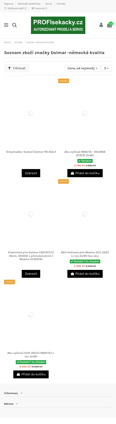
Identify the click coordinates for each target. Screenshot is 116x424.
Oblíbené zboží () (15, 8)
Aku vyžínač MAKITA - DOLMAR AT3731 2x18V (84, 153)
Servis (48, 3)
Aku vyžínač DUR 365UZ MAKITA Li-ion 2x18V (31, 354)
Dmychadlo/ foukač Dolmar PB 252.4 (31, 152)
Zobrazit (31, 173)
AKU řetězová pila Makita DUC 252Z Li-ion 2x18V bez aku (85, 254)
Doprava (9, 3)
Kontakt (61, 3)
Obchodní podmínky (29, 3)
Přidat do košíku (85, 173)
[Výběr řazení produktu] (83, 68)
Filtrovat (17, 68)
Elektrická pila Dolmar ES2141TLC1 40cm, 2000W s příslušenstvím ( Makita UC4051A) (31, 256)
